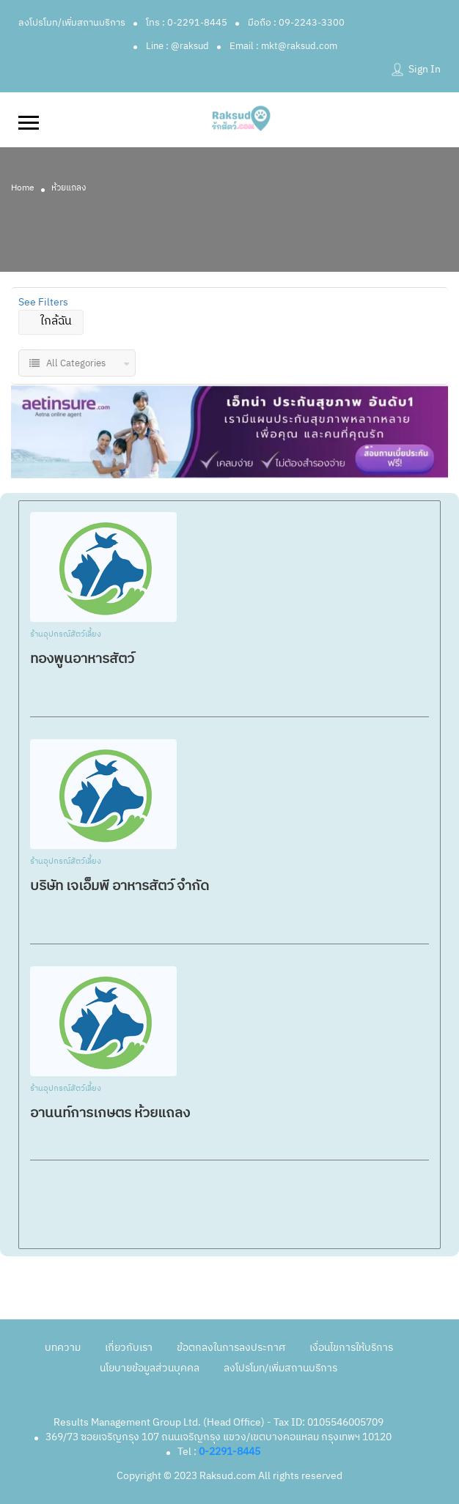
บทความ (63, 1347)
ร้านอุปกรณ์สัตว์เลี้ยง (65, 635)
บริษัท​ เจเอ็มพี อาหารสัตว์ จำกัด (119, 886)
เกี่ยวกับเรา (129, 1347)
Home (22, 188)
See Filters (43, 302)
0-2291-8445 (229, 1451)
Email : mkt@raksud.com (283, 46)
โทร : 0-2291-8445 (186, 23)
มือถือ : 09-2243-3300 (296, 23)
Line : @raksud (177, 46)
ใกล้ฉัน (51, 321)
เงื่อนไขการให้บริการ (351, 1347)
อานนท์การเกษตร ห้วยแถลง (110, 1113)
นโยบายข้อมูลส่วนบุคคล (149, 1368)
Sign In (424, 69)
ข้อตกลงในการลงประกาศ (231, 1347)
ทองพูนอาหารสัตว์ (82, 659)
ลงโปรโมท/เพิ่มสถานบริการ (71, 23)
